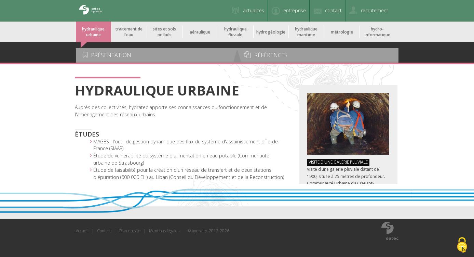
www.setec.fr (389, 231)
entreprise (294, 10)
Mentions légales (164, 231)
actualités (253, 10)
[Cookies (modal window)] (462, 245)
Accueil (82, 231)
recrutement (374, 10)
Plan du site (129, 231)
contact (333, 10)
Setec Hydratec (90, 11)
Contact (104, 231)
